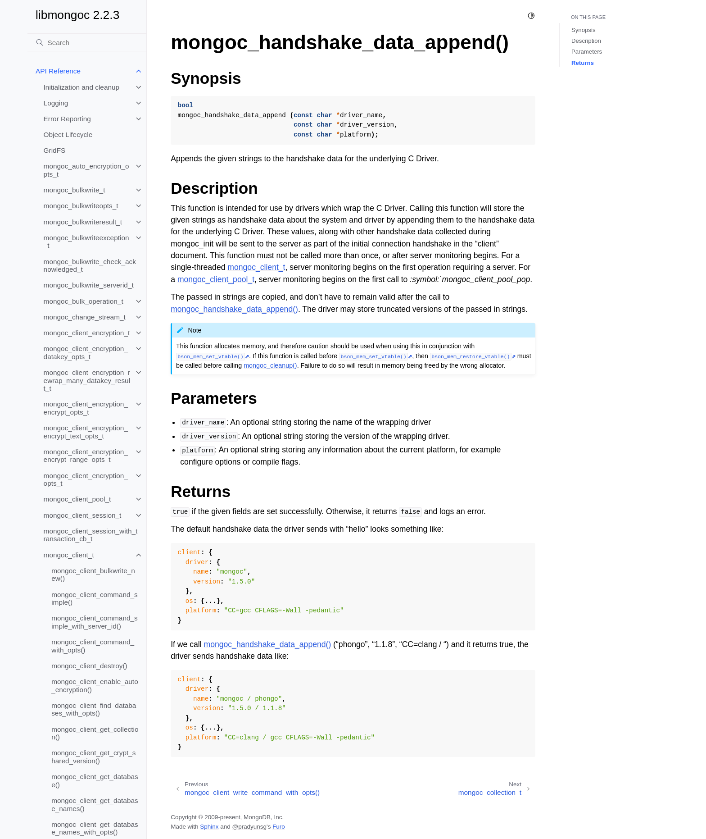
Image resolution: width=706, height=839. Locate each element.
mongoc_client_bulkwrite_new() (93, 575)
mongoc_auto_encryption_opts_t (86, 170)
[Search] (86, 42)
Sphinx (209, 826)
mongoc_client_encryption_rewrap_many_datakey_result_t (87, 380)
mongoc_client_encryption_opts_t (86, 480)
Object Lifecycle (68, 134)
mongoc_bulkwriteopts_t (81, 206)
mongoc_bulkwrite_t (74, 190)
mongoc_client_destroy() (89, 666)
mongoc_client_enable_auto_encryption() (94, 685)
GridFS (55, 150)
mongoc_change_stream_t (85, 317)
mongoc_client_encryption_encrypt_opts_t (86, 408)
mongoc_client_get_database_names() (94, 804)
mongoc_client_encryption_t (87, 333)
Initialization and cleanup (82, 87)
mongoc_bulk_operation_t (83, 301)
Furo (278, 826)
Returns (582, 62)
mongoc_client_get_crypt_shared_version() (93, 757)
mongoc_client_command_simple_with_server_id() (94, 622)
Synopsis (583, 30)
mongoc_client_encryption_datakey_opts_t (86, 352)
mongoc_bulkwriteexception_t (86, 242)
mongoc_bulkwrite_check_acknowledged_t (90, 266)
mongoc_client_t (69, 555)
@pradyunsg (249, 826)
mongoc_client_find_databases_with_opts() (93, 709)
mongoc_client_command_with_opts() (92, 646)
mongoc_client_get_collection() (94, 733)
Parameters (586, 51)
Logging (56, 103)
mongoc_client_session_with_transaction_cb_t (91, 535)
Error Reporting (67, 119)
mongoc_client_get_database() (94, 781)
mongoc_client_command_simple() (94, 598)
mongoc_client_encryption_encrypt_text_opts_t (86, 432)
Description (586, 40)
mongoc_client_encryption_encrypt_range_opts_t (86, 456)
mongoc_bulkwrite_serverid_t (89, 285)
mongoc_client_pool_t (77, 499)
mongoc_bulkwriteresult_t (83, 222)
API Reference (58, 71)
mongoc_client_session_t (83, 515)
